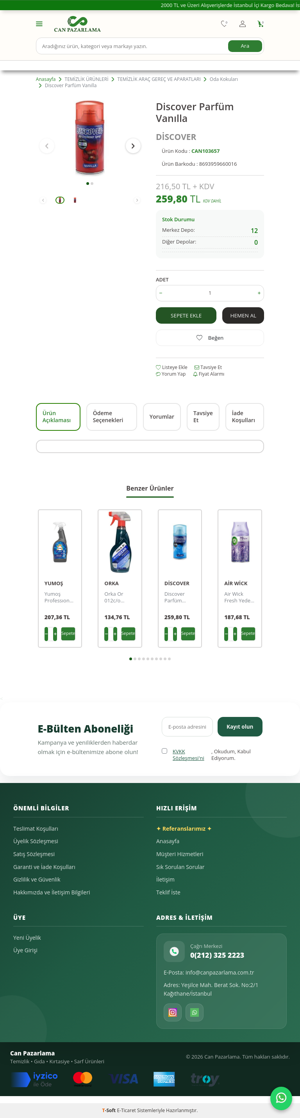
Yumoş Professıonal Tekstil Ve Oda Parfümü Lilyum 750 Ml (59, 597)
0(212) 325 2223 (217, 955)
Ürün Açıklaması (57, 416)
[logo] (77, 24)
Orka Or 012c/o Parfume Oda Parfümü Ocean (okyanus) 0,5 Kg (115, 597)
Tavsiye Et (208, 367)
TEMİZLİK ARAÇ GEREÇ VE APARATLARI (159, 79)
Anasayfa (46, 79)
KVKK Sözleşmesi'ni (188, 754)
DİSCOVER (176, 137)
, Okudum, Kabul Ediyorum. (206, 755)
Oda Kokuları (224, 79)
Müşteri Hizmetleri (179, 854)
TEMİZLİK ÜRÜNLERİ (87, 79)
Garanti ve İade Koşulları (44, 867)
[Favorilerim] (224, 24)
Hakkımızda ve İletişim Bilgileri (51, 892)
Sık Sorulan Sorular (180, 867)
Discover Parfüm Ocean (174, 597)
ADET (162, 279)
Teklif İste (168, 892)
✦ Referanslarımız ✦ (184, 828)
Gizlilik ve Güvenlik (37, 879)
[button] (87, 183)
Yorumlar (162, 416)
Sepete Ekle (186, 315)
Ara (245, 45)
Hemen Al (243, 315)
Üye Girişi (25, 950)
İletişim (165, 879)
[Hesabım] (242, 24)
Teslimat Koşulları (35, 828)
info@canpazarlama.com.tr (220, 972)
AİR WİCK (235, 583)
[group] (90, 138)
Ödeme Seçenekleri (108, 416)
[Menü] (39, 23)
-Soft (109, 1110)
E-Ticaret (126, 1110)
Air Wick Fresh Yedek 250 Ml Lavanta (238, 597)
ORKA (111, 583)
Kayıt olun (239, 726)
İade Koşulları (243, 416)
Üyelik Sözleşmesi (35, 841)
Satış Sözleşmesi (34, 854)
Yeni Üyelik (27, 937)
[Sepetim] (260, 24)
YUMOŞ (54, 583)
